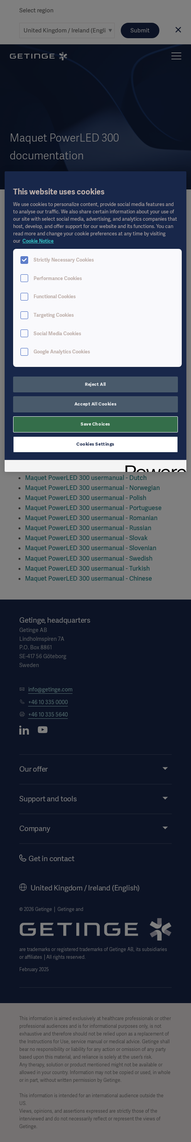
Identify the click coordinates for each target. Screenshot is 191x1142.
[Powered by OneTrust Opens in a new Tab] (153, 467)
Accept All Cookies (95, 404)
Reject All (95, 384)
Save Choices (95, 424)
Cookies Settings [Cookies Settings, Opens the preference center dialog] (95, 444)
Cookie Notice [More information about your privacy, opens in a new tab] (38, 241)
